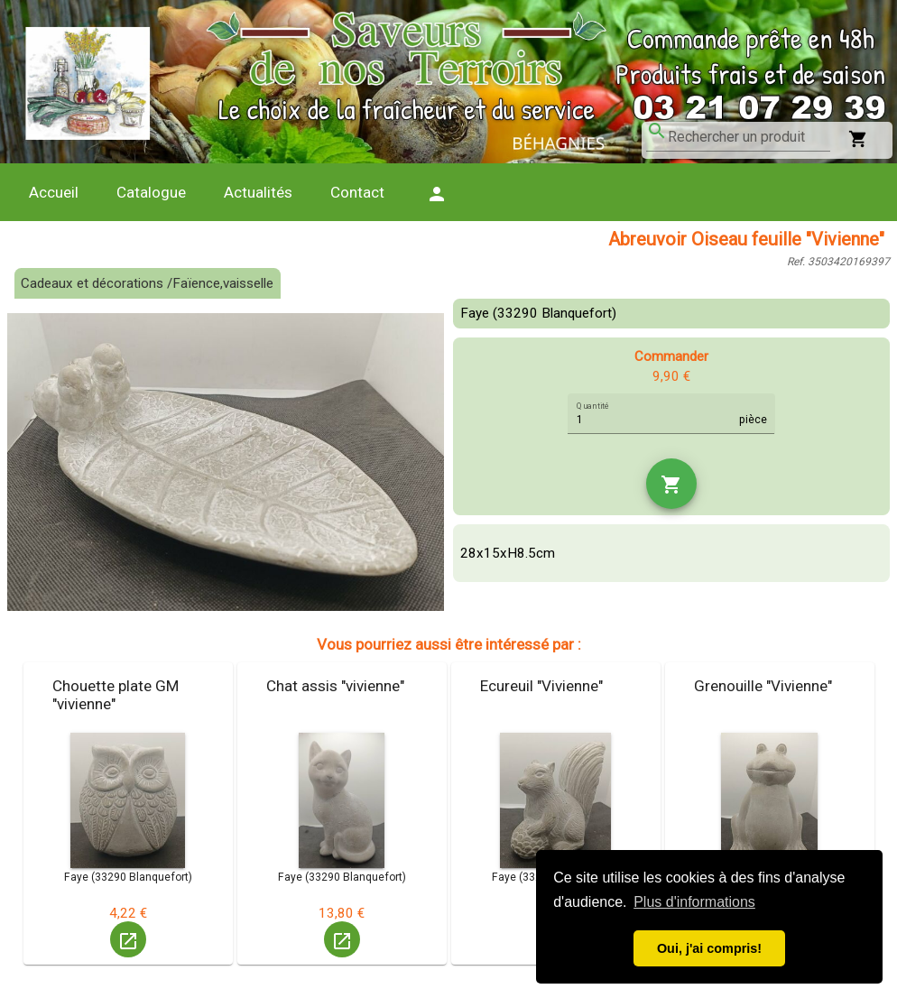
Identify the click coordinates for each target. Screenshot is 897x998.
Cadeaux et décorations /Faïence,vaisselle (147, 283)
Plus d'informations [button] (694, 902)
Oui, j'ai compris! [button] (709, 948)
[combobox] (749, 137)
